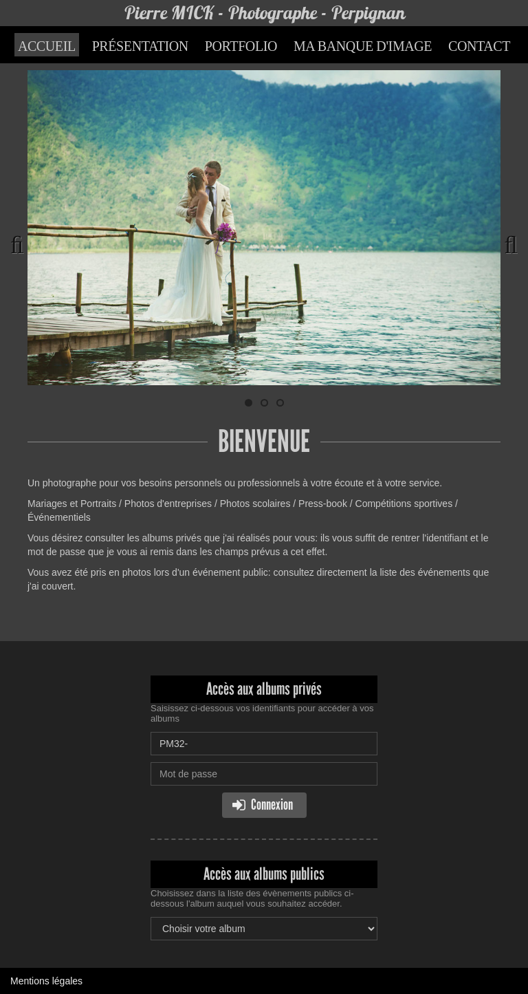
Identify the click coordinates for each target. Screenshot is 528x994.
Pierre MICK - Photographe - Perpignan (264, 12)
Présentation (140, 46)
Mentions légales (46, 980)
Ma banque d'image (363, 46)
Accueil (47, 46)
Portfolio (241, 46)
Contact (479, 46)
